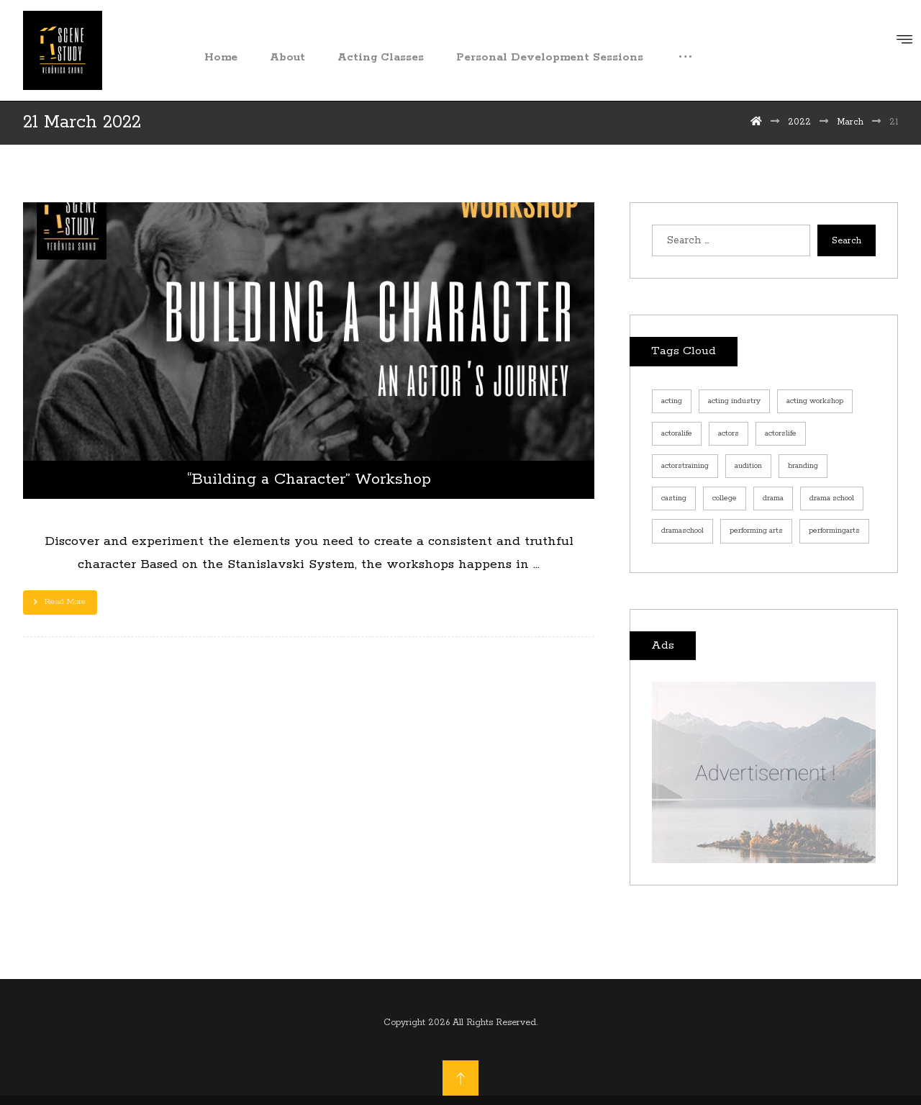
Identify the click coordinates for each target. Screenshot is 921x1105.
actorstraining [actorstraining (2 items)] (685, 466)
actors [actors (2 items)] (728, 433)
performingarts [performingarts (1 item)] (834, 531)
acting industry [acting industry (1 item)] (734, 401)
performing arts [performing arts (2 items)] (756, 531)
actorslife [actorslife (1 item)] (781, 433)
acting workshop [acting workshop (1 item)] (814, 401)
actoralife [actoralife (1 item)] (676, 433)
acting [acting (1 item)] (671, 401)
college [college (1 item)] (724, 498)
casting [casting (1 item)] (673, 498)
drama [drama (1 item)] (773, 498)
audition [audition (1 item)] (748, 466)
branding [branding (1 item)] (803, 466)
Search (846, 240)
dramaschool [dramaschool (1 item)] (682, 531)
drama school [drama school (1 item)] (831, 498)
